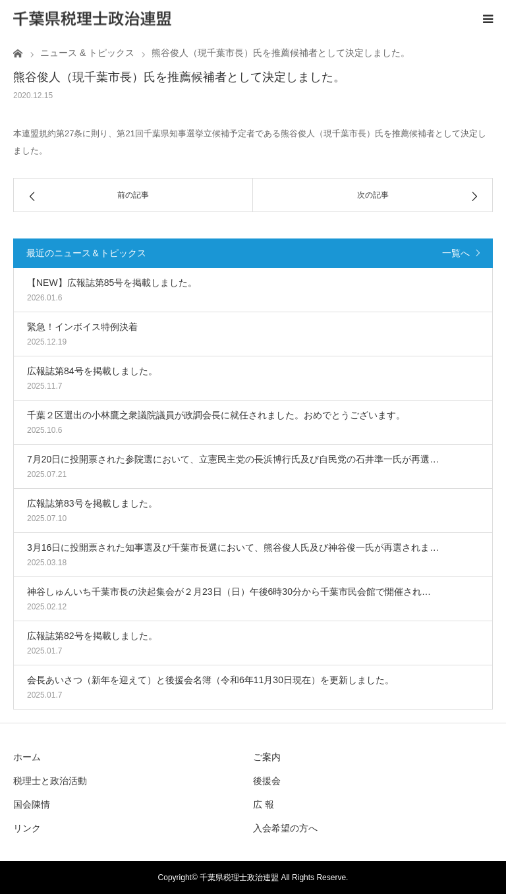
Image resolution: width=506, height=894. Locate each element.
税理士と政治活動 (50, 780)
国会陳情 (31, 804)
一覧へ (456, 253)
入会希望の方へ (285, 828)
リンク (27, 828)
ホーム (27, 757)
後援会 (267, 780)
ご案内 (267, 757)
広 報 (263, 804)
